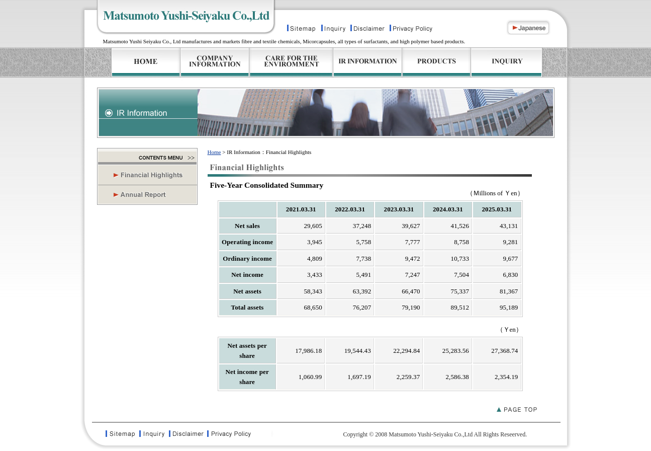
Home (214, 152)
